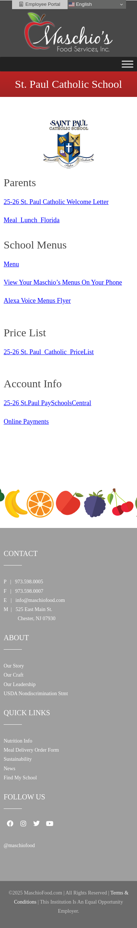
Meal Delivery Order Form (31, 750)
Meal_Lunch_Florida (32, 220)
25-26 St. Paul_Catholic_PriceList (49, 352)
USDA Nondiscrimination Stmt (36, 693)
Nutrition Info (18, 741)
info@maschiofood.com (40, 600)
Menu (11, 264)
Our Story (14, 666)
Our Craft (13, 675)
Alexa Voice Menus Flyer (37, 300)
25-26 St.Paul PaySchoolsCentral (47, 403)
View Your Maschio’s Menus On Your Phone (63, 282)
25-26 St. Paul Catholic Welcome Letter (56, 201)
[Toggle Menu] (127, 63)
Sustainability (18, 759)
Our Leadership (19, 684)
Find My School (20, 777)
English (80, 4)
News (9, 768)
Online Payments (26, 421)
